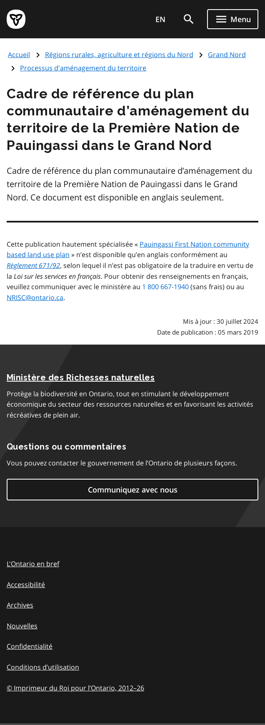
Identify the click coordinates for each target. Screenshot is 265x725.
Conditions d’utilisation (43, 667)
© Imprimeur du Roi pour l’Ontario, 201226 (75, 687)
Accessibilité (26, 584)
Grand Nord (227, 54)
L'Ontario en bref (33, 563)
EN (160, 19)
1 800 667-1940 (165, 286)
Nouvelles (22, 625)
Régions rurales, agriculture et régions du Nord (119, 54)
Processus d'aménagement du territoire (83, 67)
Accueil (19, 54)
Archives (20, 605)
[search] (188, 19)
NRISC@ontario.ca (35, 297)
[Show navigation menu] (232, 19)
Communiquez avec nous (133, 490)
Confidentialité (29, 646)
